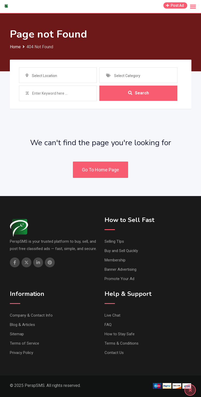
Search (138, 93)
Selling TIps (114, 241)
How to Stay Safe (120, 334)
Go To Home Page (100, 169)
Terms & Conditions (121, 343)
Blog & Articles (22, 324)
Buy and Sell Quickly (121, 250)
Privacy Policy (21, 352)
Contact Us (114, 352)
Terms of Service (24, 343)
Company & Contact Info (31, 315)
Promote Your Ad (119, 278)
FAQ (108, 324)
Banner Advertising (120, 269)
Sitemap (17, 334)
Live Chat (112, 315)
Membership (115, 260)
